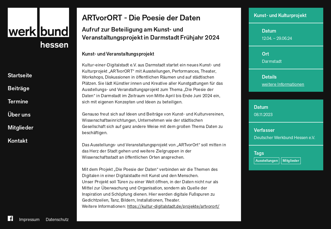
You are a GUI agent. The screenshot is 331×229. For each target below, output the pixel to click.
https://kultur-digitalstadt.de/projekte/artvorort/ (173, 206)
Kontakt (18, 141)
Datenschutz (57, 220)
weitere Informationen (283, 84)
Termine (18, 101)
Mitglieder (20, 128)
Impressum (29, 220)
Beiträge (18, 88)
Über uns (19, 115)
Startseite (20, 75)
